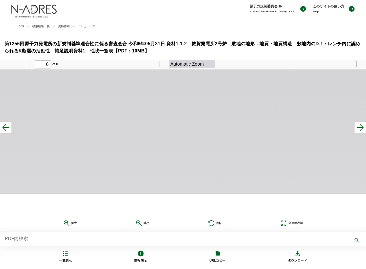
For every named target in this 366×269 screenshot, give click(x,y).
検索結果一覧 (41, 26)
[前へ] (5, 127)
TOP (21, 26)
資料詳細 (64, 26)
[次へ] (360, 127)
